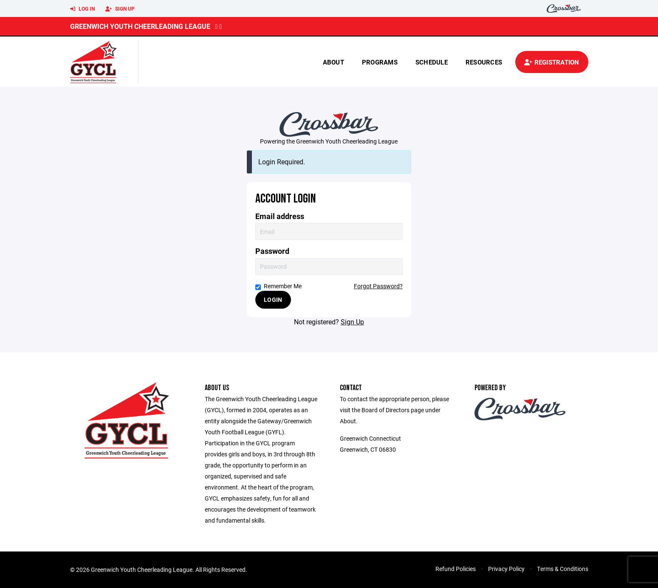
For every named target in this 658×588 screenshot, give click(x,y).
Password (272, 251)
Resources (484, 62)
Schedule (431, 62)
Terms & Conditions (562, 569)
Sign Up (120, 9)
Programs (380, 62)
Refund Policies (455, 569)
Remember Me (278, 286)
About (333, 62)
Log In (82, 9)
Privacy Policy (506, 569)
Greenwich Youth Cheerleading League (140, 26)
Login (273, 299)
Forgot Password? (378, 286)
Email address (279, 216)
